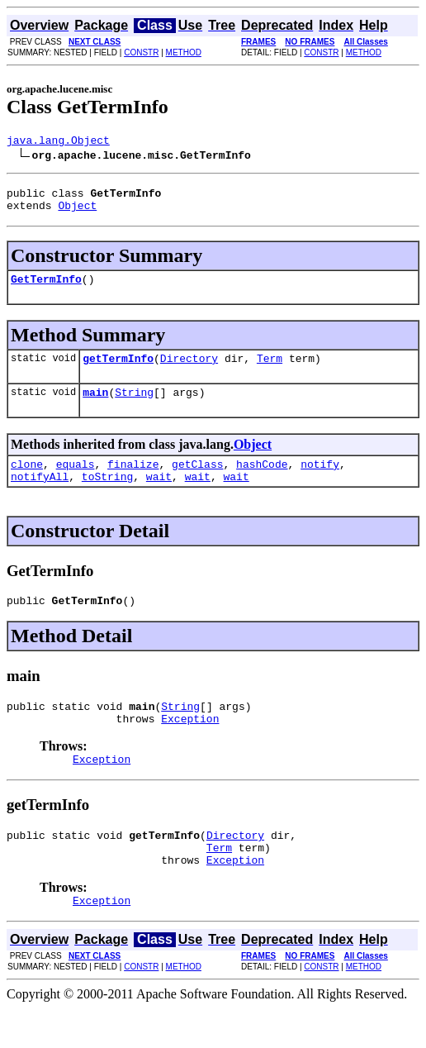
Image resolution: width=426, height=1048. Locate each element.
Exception (190, 745)
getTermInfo (118, 370)
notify (320, 481)
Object (77, 212)
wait (159, 495)
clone (27, 481)
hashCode (261, 481)
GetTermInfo (46, 288)
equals (75, 481)
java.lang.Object (58, 142)
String (134, 406)
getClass (197, 481)
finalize (133, 481)
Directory (189, 370)
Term (269, 370)
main (95, 406)
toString (107, 495)
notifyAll (40, 495)
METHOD (183, 52)
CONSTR (141, 52)
